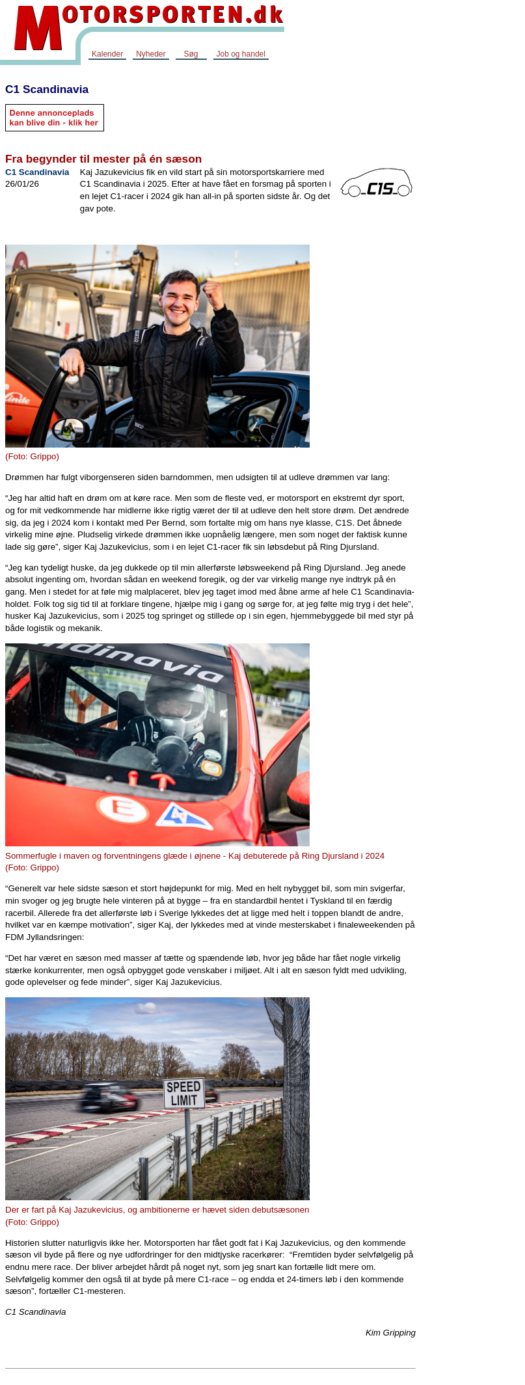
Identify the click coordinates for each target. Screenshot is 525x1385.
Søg (190, 54)
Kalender (107, 54)
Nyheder (150, 54)
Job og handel (241, 54)
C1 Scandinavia (46, 89)
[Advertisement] (473, 269)
